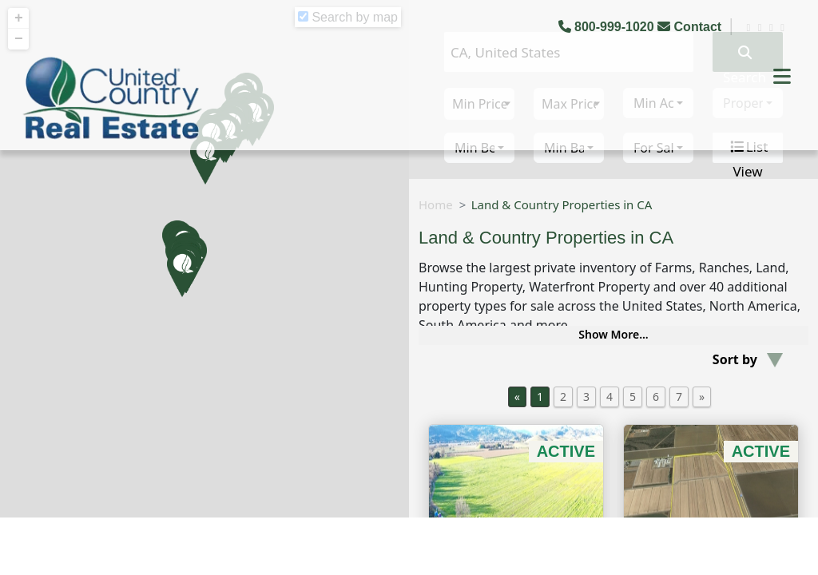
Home (436, 204)
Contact (691, 27)
